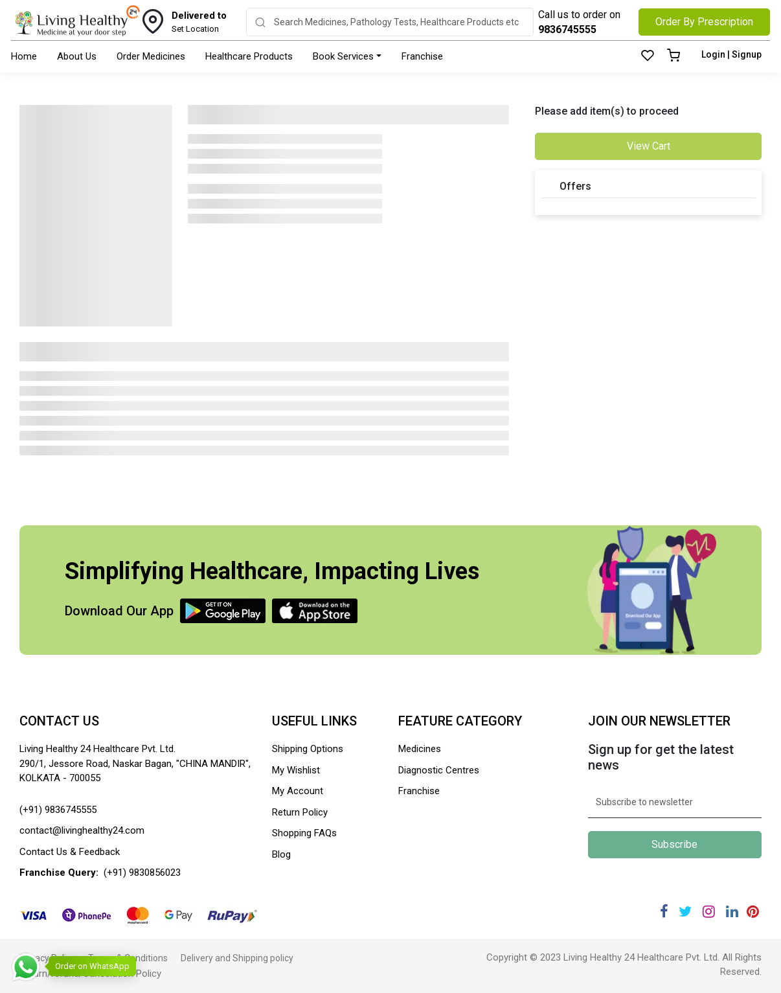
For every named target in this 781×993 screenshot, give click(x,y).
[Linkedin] (732, 912)
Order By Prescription (704, 22)
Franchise (422, 56)
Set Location (199, 21)
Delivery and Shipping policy (237, 958)
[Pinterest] (752, 911)
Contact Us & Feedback (69, 852)
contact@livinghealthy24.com (81, 830)
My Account (297, 791)
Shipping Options (307, 749)
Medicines (419, 749)
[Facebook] (664, 912)
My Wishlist (296, 770)
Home (24, 56)
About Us (76, 56)
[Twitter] (685, 912)
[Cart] (673, 56)
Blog (281, 854)
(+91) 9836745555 (57, 810)
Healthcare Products (249, 56)
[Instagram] (709, 912)
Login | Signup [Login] (731, 54)
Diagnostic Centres (438, 770)
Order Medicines (151, 56)
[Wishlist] (647, 56)
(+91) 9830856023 (142, 872)
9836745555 (567, 29)
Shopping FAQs (304, 833)
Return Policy (300, 812)
